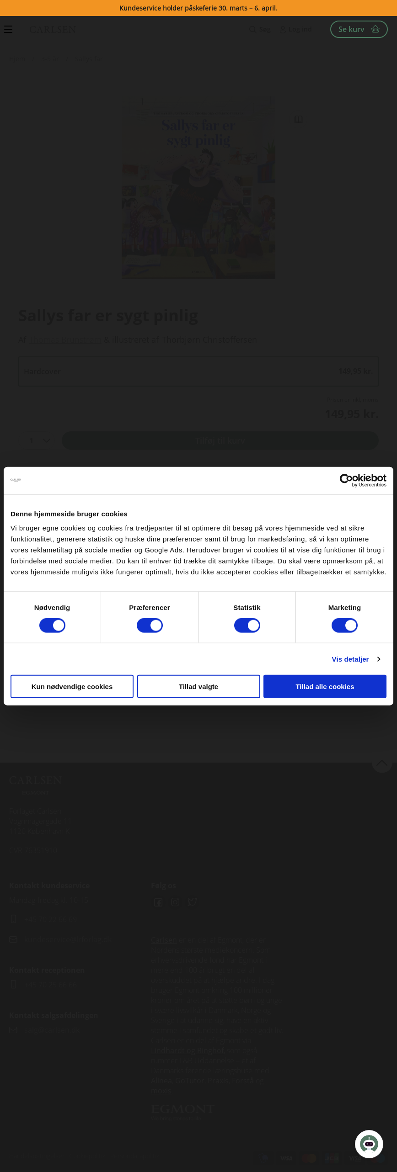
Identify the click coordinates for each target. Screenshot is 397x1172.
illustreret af (135, 339)
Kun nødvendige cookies (72, 686)
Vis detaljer (350, 659)
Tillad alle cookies (324, 686)
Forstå (243, 1081)
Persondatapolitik (135, 1155)
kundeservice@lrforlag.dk (68, 939)
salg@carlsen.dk (52, 1030)
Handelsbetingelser (36, 1155)
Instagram (175, 902)
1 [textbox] (31, 440)
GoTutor (189, 1081)
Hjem (17, 58)
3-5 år (50, 58)
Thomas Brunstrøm (65, 339)
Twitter (192, 902)
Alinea (161, 1081)
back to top (382, 762)
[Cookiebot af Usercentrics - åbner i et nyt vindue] (346, 480)
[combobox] (36, 440)
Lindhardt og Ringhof (187, 1050)
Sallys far (89, 58)
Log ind (300, 29)
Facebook (158, 902)
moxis (161, 1091)
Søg (265, 29)
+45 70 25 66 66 (50, 985)
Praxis (218, 1081)
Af (22, 339)
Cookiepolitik (87, 1155)
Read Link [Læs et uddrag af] (298, 119)
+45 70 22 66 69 (50, 919)
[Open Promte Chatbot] (369, 1144)
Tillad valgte (198, 686)
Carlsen (164, 940)
